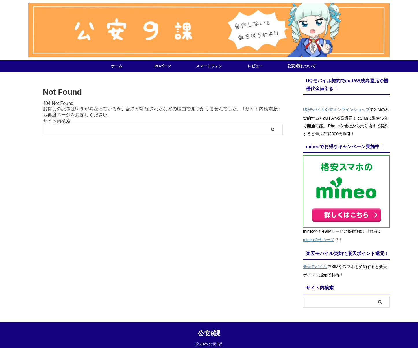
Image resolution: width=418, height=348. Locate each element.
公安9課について (301, 66)
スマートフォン (209, 66)
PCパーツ (162, 66)
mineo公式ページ (318, 237)
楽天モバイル (315, 263)
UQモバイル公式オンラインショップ (336, 109)
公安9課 (209, 329)
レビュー (255, 66)
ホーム (116, 66)
